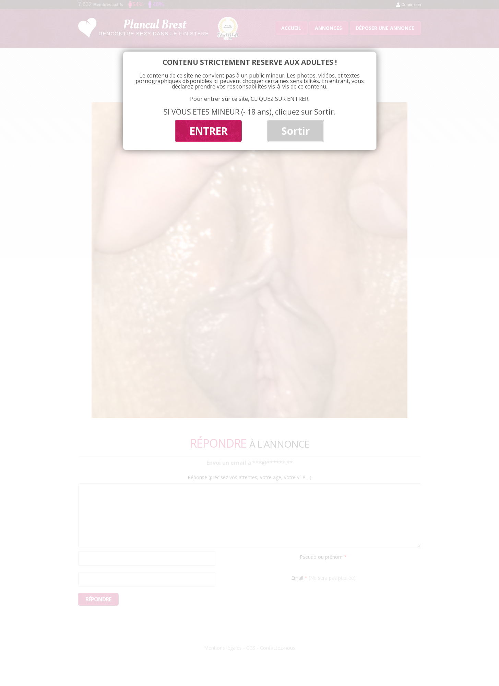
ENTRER (208, 131)
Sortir (296, 131)
